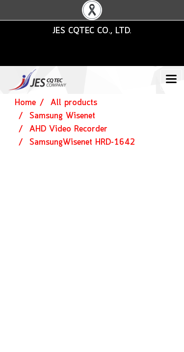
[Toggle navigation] (171, 79)
